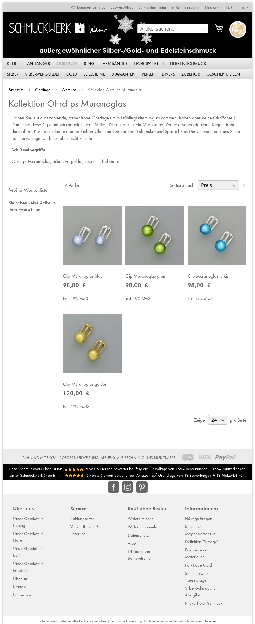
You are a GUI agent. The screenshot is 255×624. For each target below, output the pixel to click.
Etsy (138, 466)
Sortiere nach (184, 183)
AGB (132, 540)
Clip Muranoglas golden (83, 385)
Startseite (14, 87)
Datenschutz (138, 532)
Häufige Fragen (198, 516)
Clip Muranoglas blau (81, 275)
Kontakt (19, 584)
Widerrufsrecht (140, 516)
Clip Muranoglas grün (145, 275)
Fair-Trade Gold (198, 562)
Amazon (143, 472)
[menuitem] (14, 61)
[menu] (127, 66)
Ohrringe (40, 87)
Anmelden (150, 4)
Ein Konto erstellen (187, 4)
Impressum (22, 592)
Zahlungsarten (82, 516)
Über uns (20, 576)
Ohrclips (67, 87)
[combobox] (175, 26)
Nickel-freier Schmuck (203, 600)
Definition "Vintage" (201, 539)
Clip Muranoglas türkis (209, 275)
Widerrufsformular (143, 524)
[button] (239, 5)
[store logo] (57, 25)
